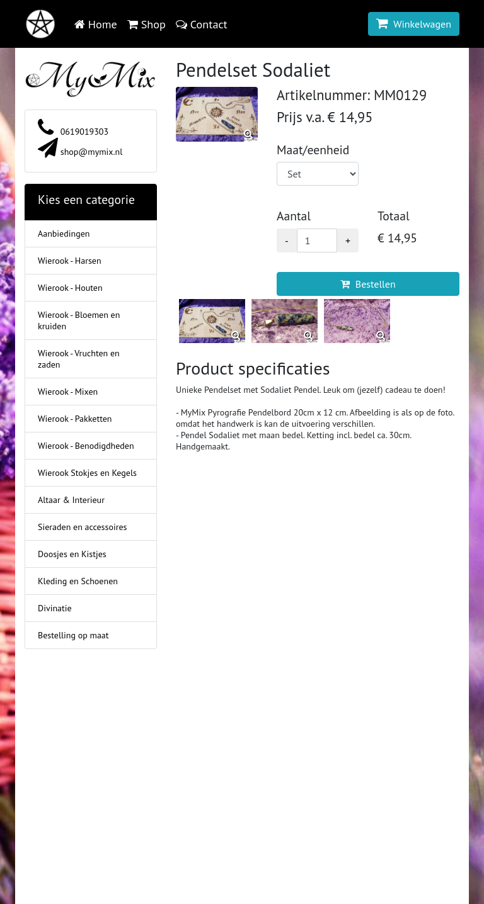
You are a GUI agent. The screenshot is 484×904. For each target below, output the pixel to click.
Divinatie (55, 608)
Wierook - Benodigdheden (86, 445)
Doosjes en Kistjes (72, 554)
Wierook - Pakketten (75, 418)
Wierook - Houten (70, 287)
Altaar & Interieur (71, 500)
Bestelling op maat (73, 635)
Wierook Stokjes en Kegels (87, 472)
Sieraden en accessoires (82, 527)
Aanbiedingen (63, 233)
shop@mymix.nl (80, 151)
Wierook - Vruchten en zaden (79, 358)
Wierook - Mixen (68, 391)
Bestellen (367, 284)
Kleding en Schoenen (78, 581)
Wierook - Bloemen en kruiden (79, 320)
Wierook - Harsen (69, 260)
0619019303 (73, 131)
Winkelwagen (413, 23)
